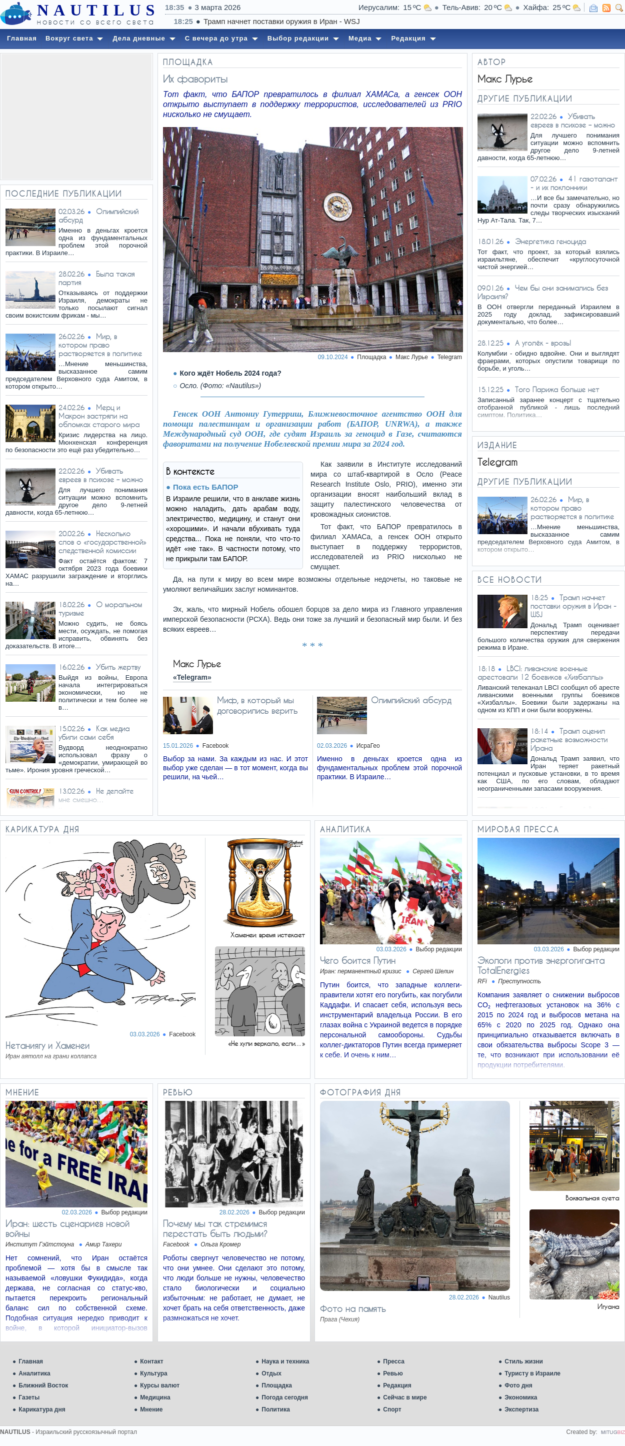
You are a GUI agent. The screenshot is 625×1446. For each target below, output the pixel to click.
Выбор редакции (439, 949)
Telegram (450, 357)
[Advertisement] (77, 116)
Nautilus (499, 1297)
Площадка (277, 1385)
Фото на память (353, 1308)
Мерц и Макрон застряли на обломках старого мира (99, 416)
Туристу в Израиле (532, 1373)
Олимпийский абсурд (411, 700)
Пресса (393, 1361)
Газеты (29, 1397)
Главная (30, 1361)
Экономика (520, 1397)
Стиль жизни (523, 1361)
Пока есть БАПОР (205, 487)
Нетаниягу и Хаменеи (48, 1045)
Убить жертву (118, 667)
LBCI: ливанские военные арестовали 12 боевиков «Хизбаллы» (541, 672)
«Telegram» (192, 677)
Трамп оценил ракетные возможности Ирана (569, 739)
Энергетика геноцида (550, 241)
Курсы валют (160, 1385)
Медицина (155, 1397)
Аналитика (34, 1373)
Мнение (151, 1409)
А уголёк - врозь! (543, 343)
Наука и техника (285, 1361)
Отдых (272, 1373)
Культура (153, 1373)
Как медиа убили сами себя (94, 732)
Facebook (215, 745)
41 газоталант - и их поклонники (574, 183)
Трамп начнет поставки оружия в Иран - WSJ (573, 606)
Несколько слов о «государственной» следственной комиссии (102, 542)
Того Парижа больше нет (557, 389)
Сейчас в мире (404, 1397)
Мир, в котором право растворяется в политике (100, 345)
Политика (276, 1409)
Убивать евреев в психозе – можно (100, 475)
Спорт (392, 1409)
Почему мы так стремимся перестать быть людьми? (215, 1228)
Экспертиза (521, 1409)
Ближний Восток (43, 1385)
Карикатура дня (41, 1409)
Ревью (392, 1373)
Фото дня (518, 1385)
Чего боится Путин (358, 960)
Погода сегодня (285, 1397)
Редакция (397, 1385)
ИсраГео (368, 745)
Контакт (151, 1361)
